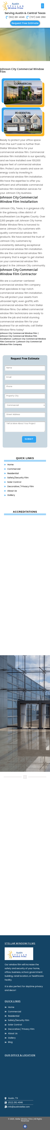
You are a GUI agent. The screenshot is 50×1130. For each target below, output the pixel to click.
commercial (23, 84)
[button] (42, 5)
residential (23, 113)
